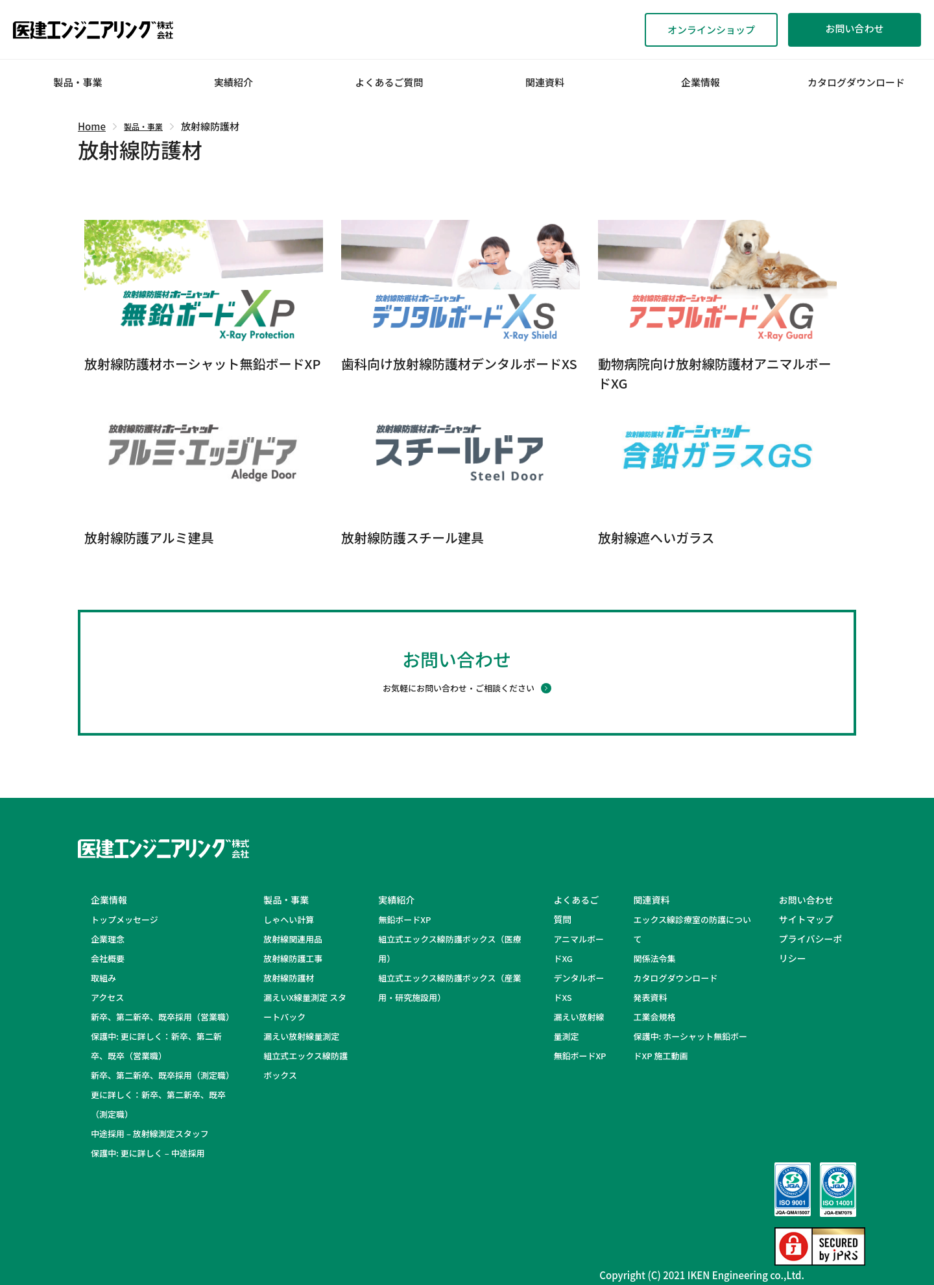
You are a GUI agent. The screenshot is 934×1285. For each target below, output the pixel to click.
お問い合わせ (854, 28)
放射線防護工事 (292, 958)
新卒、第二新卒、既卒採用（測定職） (162, 1075)
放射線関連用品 (292, 939)
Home (92, 126)
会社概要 (108, 958)
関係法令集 (654, 958)
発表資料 (650, 997)
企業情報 (700, 82)
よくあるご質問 (389, 82)
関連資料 (544, 82)
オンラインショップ (711, 29)
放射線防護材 (288, 978)
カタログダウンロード (856, 82)
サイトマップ (806, 919)
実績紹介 (233, 82)
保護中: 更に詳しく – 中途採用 (148, 1153)
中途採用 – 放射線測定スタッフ (158, 1133)
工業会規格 (654, 1017)
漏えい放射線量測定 (301, 1036)
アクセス (107, 997)
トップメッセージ (124, 919)
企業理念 (108, 939)
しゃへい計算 (288, 919)
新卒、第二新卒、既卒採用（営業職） (162, 1017)
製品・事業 (77, 82)
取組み (103, 978)
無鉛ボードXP (404, 919)
